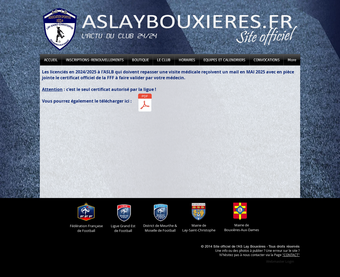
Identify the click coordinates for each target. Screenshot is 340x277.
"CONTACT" (291, 255)
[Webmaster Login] (280, 261)
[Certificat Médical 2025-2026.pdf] (145, 103)
